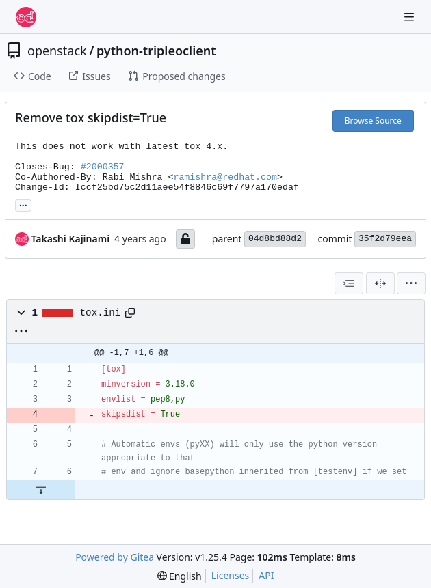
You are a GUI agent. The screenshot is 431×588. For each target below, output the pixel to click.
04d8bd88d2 (275, 239)
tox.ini (100, 312)
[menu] (411, 283)
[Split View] (380, 283)
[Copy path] (130, 312)
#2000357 (103, 167)
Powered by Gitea (114, 556)
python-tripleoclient (156, 50)
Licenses (230, 575)
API (266, 575)
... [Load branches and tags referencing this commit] (23, 204)
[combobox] (349, 283)
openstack (57, 50)
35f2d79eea (385, 239)
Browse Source (373, 120)
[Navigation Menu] (410, 16)
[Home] (26, 17)
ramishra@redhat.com (225, 177)
